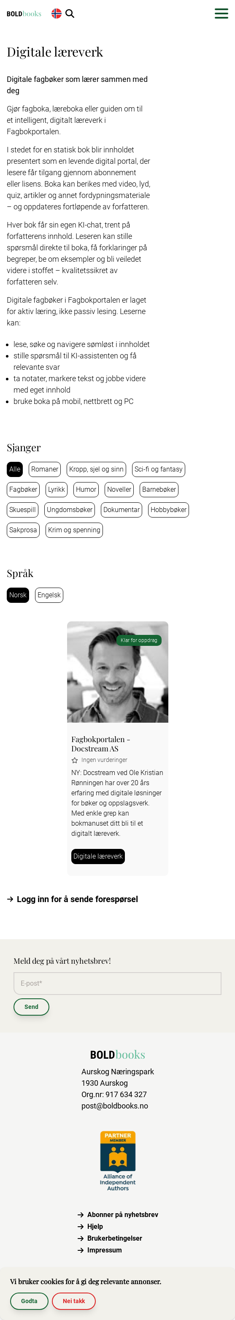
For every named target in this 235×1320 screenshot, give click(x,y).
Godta (29, 1301)
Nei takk (74, 1301)
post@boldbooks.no (114, 1105)
